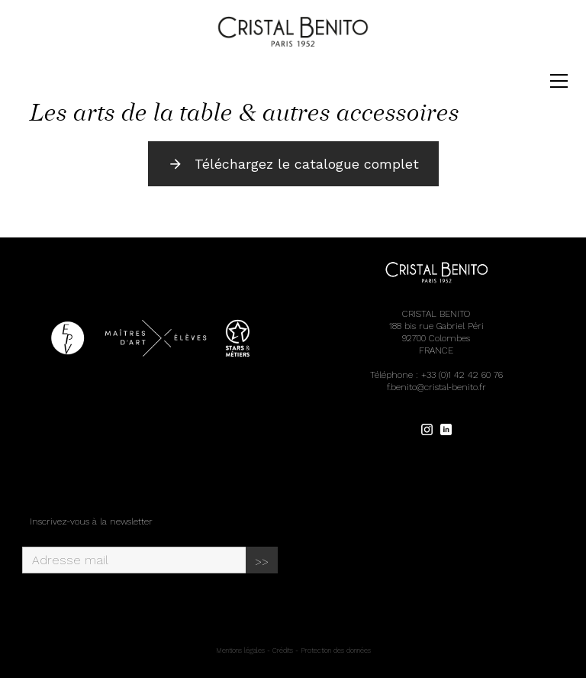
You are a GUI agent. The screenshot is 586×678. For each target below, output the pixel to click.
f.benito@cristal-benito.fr (436, 387)
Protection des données (336, 650)
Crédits (282, 650)
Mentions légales (240, 650)
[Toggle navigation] (559, 81)
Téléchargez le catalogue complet (293, 164)
